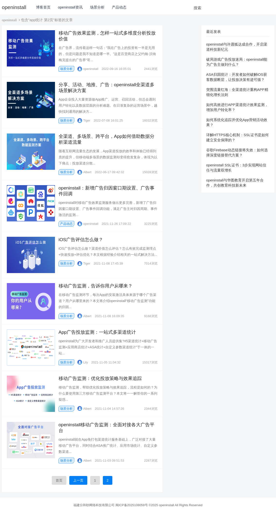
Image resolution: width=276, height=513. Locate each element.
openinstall (14, 7)
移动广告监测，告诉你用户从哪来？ (96, 285)
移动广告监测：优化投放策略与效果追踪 (100, 378)
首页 (59, 480)
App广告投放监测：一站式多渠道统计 (97, 332)
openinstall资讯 (70, 7)
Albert (84, 172)
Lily (82, 362)
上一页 (78, 480)
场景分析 (97, 7)
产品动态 (119, 7)
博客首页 (43, 7)
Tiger (83, 120)
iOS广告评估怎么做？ (81, 239)
